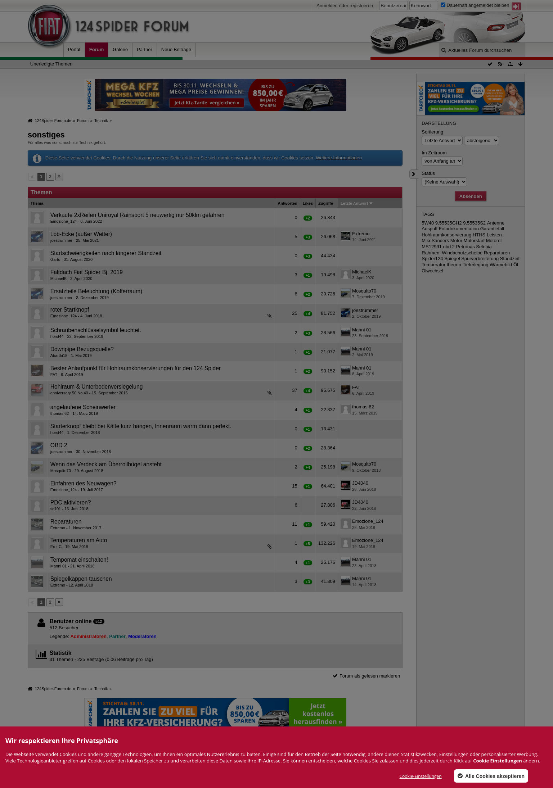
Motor (456, 240)
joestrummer (61, 240)
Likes (308, 203)
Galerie (120, 49)
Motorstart (474, 240)
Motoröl (494, 240)
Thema (37, 203)
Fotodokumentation (459, 228)
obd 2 (449, 246)
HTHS (479, 234)
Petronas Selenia (474, 246)
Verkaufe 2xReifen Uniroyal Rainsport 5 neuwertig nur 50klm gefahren (137, 215)
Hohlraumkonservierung (446, 234)
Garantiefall (492, 228)
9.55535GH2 (448, 223)
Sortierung (432, 132)
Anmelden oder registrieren (344, 5)
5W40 (428, 223)
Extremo (360, 233)
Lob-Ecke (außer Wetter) (81, 234)
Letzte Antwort (354, 203)
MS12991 (432, 246)
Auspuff (429, 228)
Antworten (287, 203)
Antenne (495, 223)
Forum (96, 49)
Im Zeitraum (434, 152)
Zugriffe (325, 203)
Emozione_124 (63, 221)
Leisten (494, 234)
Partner (144, 49)
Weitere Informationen (339, 157)
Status (428, 173)
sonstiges (46, 134)
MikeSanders (435, 240)
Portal (74, 49)
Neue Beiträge (176, 49)
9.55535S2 (474, 223)
